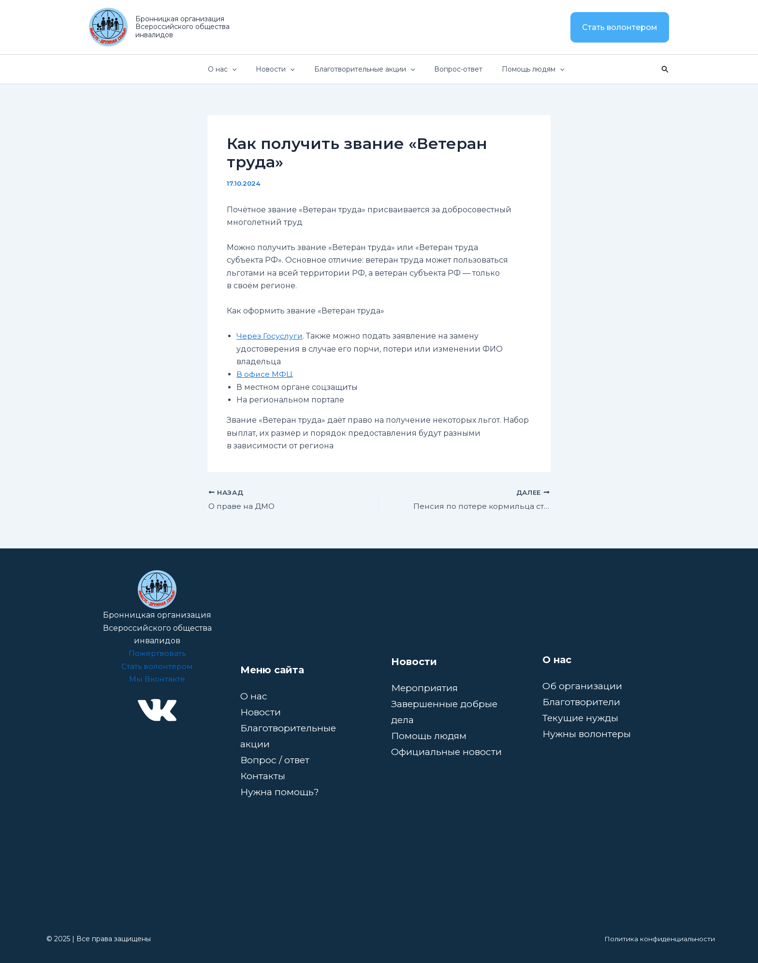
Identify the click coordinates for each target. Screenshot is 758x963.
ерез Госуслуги (272, 336)
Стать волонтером (157, 666)
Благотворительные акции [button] (377, 69)
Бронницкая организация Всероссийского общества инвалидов (182, 27)
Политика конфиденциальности (659, 938)
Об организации (582, 686)
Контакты (263, 776)
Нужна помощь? (280, 792)
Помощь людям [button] (535, 69)
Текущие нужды (581, 718)
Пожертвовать (157, 653)
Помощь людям (430, 735)
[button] (619, 27)
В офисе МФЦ (264, 374)
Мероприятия (425, 688)
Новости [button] (293, 69)
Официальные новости (447, 751)
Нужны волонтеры (587, 734)
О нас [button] (246, 69)
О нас (253, 696)
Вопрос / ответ (275, 760)
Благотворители (581, 702)
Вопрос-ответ (466, 69)
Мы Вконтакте (157, 678)
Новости (260, 712)
